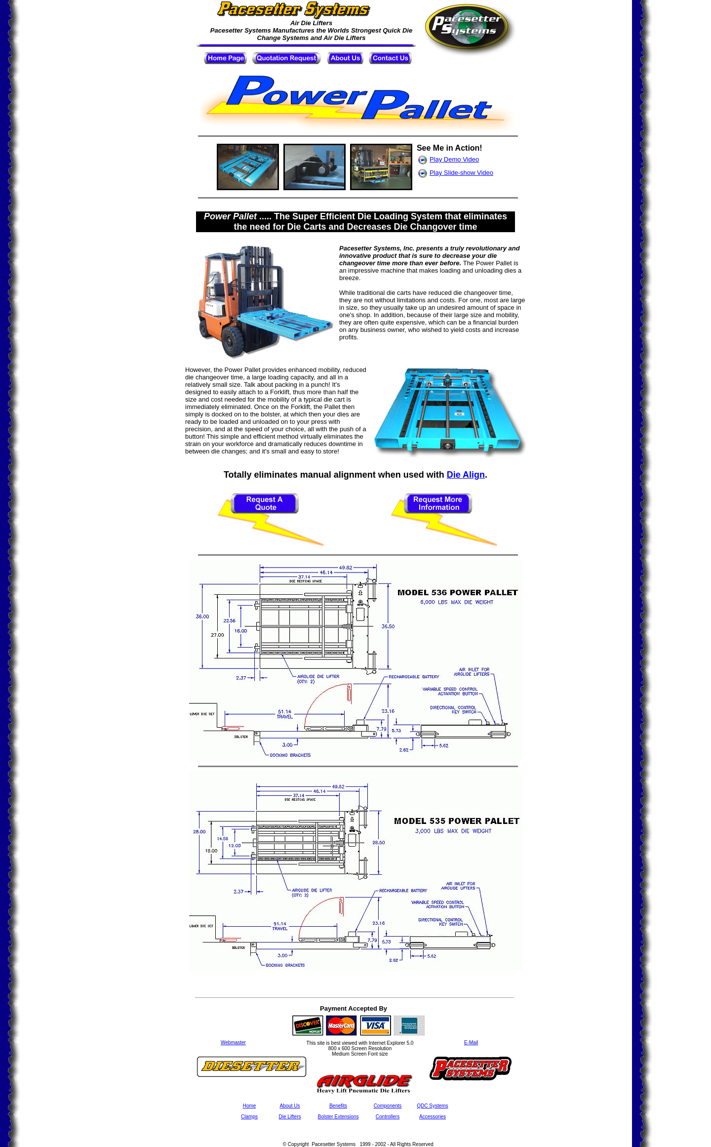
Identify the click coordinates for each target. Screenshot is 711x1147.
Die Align (466, 475)
